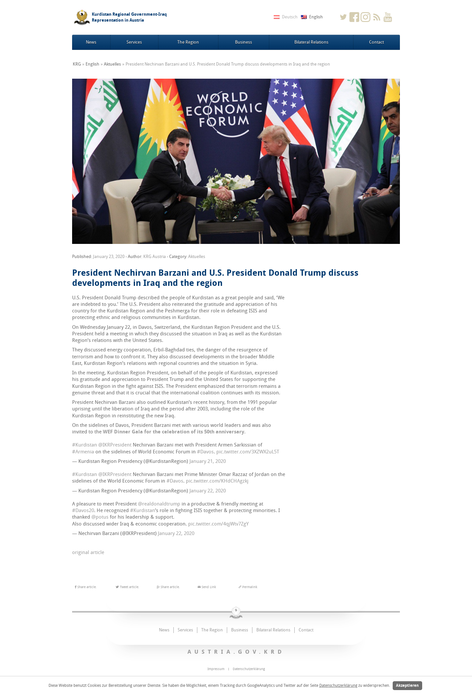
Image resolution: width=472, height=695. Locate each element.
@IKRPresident (114, 445)
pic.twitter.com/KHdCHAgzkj (217, 481)
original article (88, 552)
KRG (77, 64)
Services (134, 42)
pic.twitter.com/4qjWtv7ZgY (218, 524)
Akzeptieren (407, 685)
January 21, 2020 (207, 461)
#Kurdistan (84, 445)
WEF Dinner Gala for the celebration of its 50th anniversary (173, 432)
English (92, 64)
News (91, 42)
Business (243, 42)
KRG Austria (154, 256)
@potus (99, 517)
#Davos (205, 452)
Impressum (216, 669)
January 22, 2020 (207, 491)
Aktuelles (112, 64)
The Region (188, 42)
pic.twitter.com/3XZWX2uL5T (247, 452)
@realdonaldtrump (159, 504)
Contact (376, 42)
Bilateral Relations (311, 42)
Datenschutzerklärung (338, 685)
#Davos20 (83, 510)
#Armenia (83, 452)
